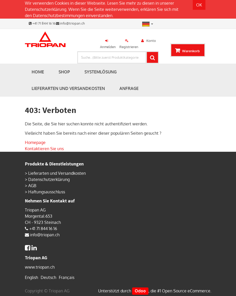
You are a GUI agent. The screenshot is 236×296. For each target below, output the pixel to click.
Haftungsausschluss (46, 191)
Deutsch (48, 277)
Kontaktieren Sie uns (44, 148)
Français (66, 277)
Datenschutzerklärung (45, 9)
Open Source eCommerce (186, 290)
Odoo (140, 290)
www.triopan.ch (40, 267)
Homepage (35, 142)
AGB (32, 185)
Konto (151, 41)
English (31, 277)
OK (199, 4)
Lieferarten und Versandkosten (57, 173)
